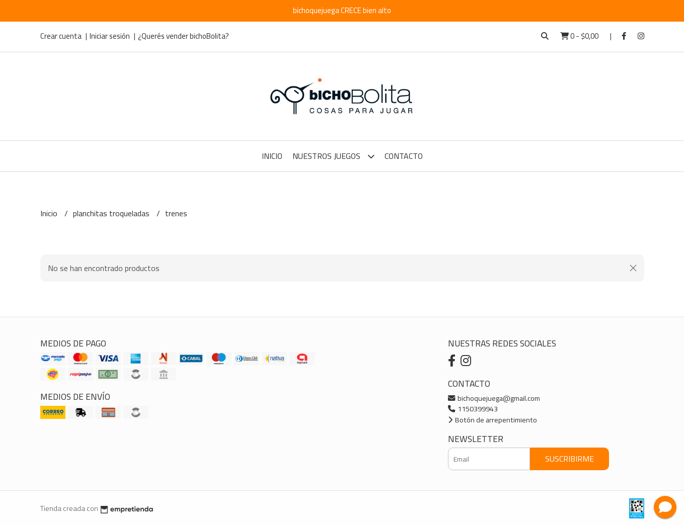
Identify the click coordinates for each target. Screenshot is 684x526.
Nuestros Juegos (333, 156)
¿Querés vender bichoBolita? (183, 36)
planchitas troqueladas (112, 213)
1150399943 (473, 408)
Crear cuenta (61, 36)
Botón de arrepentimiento (492, 419)
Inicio (272, 155)
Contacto (404, 155)
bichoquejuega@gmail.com (494, 398)
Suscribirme (569, 458)
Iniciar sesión (110, 36)
